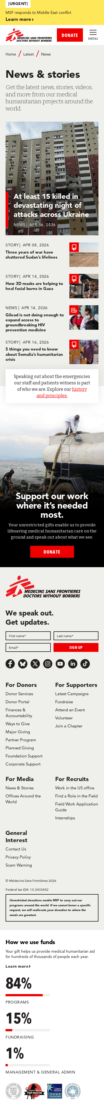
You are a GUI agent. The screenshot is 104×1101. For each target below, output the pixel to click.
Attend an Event (70, 709)
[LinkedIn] (72, 664)
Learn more (18, 19)
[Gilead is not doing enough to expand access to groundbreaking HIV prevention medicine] (52, 318)
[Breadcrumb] (52, 56)
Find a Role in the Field (76, 796)
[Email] (28, 647)
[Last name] (76, 635)
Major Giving (18, 731)
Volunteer (64, 717)
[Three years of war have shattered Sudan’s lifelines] (52, 254)
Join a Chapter (68, 726)
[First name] (28, 635)
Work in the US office (74, 787)
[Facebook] (10, 664)
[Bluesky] (22, 664)
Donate (52, 552)
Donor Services (19, 693)
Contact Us (16, 849)
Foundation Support (24, 756)
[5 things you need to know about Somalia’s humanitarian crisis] (52, 352)
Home (11, 54)
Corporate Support (23, 764)
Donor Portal (17, 701)
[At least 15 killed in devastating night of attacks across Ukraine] (52, 182)
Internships (65, 817)
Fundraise (64, 701)
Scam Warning (19, 865)
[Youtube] (60, 664)
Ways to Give (18, 723)
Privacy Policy (18, 857)
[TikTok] (85, 664)
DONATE (70, 35)
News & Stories (20, 787)
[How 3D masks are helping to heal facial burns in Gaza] (52, 286)
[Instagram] (47, 664)
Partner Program (21, 739)
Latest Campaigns (71, 693)
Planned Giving (20, 747)
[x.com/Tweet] (35, 664)
